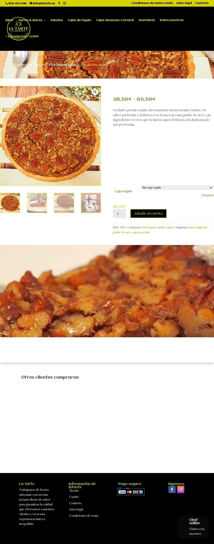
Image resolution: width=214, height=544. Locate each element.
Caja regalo (123, 191)
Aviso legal (184, 3)
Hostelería (147, 20)
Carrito (74, 497)
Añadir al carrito (148, 213)
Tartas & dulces (30, 20)
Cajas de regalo (79, 20)
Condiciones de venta (83, 516)
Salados (57, 20)
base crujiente (198, 227)
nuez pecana (141, 232)
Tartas (40, 64)
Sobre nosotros (172, 20)
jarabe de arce (122, 232)
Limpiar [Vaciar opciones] (207, 195)
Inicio (9, 20)
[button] (95, 92)
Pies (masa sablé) (63, 64)
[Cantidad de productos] (119, 213)
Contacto (202, 3)
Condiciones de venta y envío (152, 3)
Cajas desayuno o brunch (115, 20)
